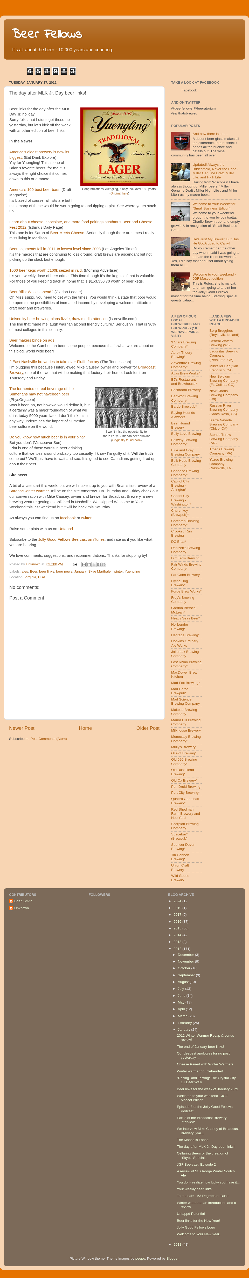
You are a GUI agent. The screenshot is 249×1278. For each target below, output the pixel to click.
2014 (178, 935)
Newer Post (21, 728)
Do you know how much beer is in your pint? (47, 437)
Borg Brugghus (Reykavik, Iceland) (224, 333)
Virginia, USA (35, 577)
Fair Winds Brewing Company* (186, 566)
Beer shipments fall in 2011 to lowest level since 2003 (55, 249)
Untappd (65, 529)
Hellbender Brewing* (179, 627)
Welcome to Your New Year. (198, 1234)
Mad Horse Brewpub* (179, 691)
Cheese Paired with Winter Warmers (205, 1064)
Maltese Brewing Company (184, 712)
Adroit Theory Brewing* (181, 355)
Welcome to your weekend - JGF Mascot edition (214, 276)
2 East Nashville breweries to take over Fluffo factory (54, 362)
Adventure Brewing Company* (186, 365)
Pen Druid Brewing (185, 787)
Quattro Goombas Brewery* (185, 801)
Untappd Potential (191, 1214)
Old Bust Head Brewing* (182, 772)
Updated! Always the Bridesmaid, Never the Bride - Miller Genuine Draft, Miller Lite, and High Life (215, 171)
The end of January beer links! (200, 1047)
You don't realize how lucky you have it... (208, 1182)
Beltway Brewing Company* (184, 442)
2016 (178, 921)
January (80, 571)
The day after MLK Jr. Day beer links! (205, 1147)
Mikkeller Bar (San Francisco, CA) (224, 368)
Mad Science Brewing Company (185, 701)
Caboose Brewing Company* (185, 473)
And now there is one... (210, 134)
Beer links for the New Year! (198, 1221)
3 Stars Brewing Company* (183, 344)
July (181, 989)
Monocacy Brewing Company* (186, 739)
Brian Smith (23, 901)
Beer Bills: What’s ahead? (31, 292)
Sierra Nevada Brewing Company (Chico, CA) (224, 424)
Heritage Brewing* (185, 635)
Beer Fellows (47, 34)
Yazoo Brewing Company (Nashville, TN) (221, 464)
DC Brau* (178, 542)
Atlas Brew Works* (185, 373)
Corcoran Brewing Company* (185, 523)
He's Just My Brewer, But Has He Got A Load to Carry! (215, 241)
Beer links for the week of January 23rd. (208, 1089)
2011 (178, 1244)
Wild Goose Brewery (180, 878)
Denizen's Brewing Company (185, 550)
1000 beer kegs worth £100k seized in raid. (46, 270)
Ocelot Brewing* (183, 753)
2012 (178, 949)
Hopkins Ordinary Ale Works (184, 643)
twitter (86, 518)
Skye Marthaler (100, 571)
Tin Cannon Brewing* (180, 857)
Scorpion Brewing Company (185, 826)
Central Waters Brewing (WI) (221, 343)
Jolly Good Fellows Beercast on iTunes (71, 539)
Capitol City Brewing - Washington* (181, 500)
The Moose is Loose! (193, 1140)
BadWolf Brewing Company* (184, 398)
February (185, 1023)
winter (118, 571)
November (186, 961)
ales (25, 571)
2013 (178, 942)
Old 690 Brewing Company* (184, 761)
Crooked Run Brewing (181, 533)
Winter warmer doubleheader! (200, 1071)
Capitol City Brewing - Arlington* (180, 485)
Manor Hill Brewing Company (185, 722)
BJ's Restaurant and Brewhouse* (184, 382)
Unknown (21, 908)
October (184, 968)
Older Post (148, 728)
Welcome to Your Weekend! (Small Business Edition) (214, 206)
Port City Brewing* (185, 793)
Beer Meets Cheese (67, 233)
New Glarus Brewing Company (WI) (224, 395)
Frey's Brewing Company (182, 600)
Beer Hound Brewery (180, 425)
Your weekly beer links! (195, 1189)
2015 (178, 928)
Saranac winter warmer (29, 491)
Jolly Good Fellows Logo (196, 1227)
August (184, 982)
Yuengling (132, 571)
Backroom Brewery (186, 390)
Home (85, 728)
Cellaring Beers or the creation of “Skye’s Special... (202, 1155)
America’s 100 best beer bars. (34, 189)
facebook (68, 518)
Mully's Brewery (183, 747)
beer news (64, 571)
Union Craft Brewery (180, 867)
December (186, 955)
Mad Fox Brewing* (185, 683)
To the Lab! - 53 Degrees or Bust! (203, 1196)
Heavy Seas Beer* (185, 618)
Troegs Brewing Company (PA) (222, 451)
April (182, 1009)
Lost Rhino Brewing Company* (186, 664)
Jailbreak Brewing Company (185, 654)
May (181, 1002)
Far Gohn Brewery (185, 575)
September (187, 975)
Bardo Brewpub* (184, 406)
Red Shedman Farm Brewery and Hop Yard (185, 813)
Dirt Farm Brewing (185, 558)
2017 (178, 914)
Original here (119, 193)
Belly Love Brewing (186, 434)
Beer (33, 571)
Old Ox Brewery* (184, 780)
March (183, 1016)
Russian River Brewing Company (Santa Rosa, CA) (224, 409)
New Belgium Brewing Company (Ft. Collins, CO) (224, 380)
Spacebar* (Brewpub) (179, 836)
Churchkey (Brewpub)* (180, 513)
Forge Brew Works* (186, 591)
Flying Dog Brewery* (179, 583)
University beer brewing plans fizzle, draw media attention (58, 319)
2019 (178, 908)
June (182, 996)
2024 (178, 901)
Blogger (172, 1258)
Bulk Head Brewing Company (186, 463)
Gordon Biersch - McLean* (184, 610)
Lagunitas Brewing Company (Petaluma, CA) (224, 355)
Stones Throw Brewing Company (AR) (224, 439)
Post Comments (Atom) (49, 739)
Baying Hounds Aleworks (183, 415)
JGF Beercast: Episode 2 (196, 1164)
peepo (140, 1258)
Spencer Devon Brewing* (183, 847)
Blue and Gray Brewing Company (185, 452)
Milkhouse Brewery (186, 730)
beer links (46, 571)
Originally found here (126, 440)
